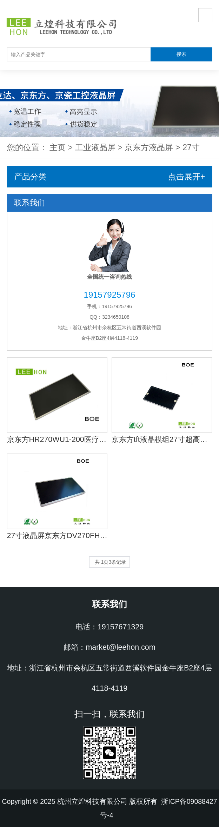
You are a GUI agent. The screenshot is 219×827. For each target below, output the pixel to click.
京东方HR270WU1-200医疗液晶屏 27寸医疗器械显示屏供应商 (57, 439)
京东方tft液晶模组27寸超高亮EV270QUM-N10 (162, 439)
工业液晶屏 (95, 147)
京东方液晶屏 (149, 147)
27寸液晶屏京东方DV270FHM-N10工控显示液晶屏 (57, 535)
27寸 (191, 147)
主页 (57, 147)
